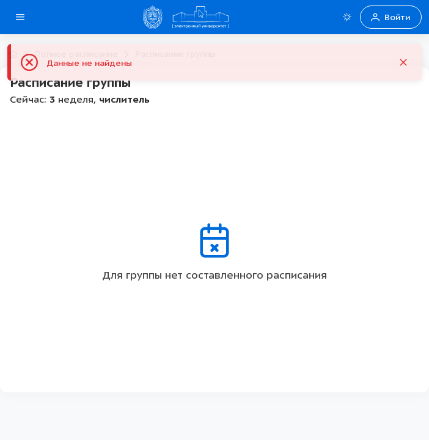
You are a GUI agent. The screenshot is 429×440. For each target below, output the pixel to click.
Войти (390, 17)
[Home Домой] (200, 17)
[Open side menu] (20, 17)
